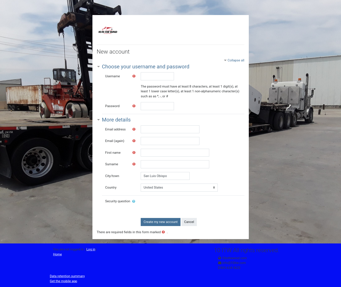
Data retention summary (67, 276)
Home (57, 254)
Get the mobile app (63, 281)
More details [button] (116, 120)
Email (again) (114, 141)
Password (112, 106)
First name (113, 153)
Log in (90, 249)
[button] (134, 201)
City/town (112, 176)
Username (112, 76)
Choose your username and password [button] (145, 67)
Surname (111, 164)
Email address (115, 129)
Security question (117, 201)
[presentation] (174, 205)
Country (111, 187)
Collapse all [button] (235, 60)
